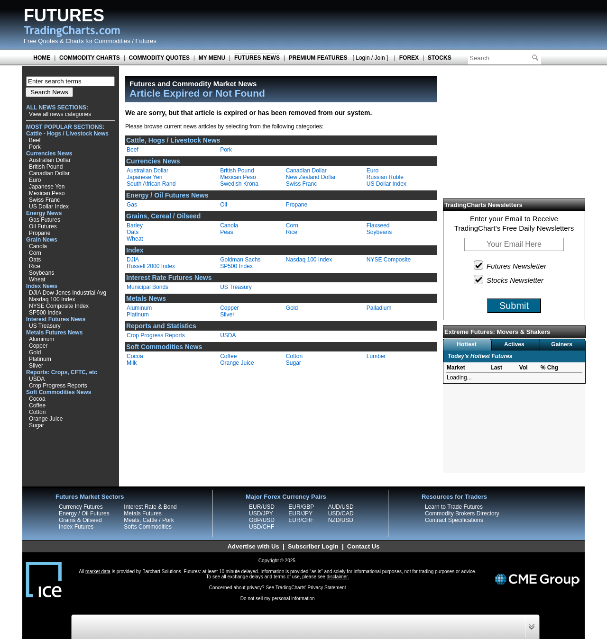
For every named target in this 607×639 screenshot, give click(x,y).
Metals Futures (142, 513)
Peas (226, 232)
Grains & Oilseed (80, 520)
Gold (35, 352)
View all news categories (60, 114)
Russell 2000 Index (151, 266)
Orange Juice (46, 418)
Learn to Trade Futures (454, 507)
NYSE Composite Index (59, 306)
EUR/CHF (300, 520)
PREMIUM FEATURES (318, 57)
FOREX (409, 57)
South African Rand (151, 183)
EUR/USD (262, 507)
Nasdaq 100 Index (52, 299)
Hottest (466, 344)
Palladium (379, 308)
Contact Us (363, 546)
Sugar (36, 425)
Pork (35, 147)
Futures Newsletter (510, 265)
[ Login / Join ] (370, 57)
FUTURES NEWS (257, 57)
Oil (223, 204)
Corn (35, 253)
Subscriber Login (313, 546)
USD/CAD (341, 513)
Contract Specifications (454, 520)
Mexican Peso (46, 193)
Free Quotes (41, 41)
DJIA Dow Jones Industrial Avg (67, 292)
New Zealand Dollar (311, 177)
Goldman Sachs (240, 259)
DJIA (133, 259)
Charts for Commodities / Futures (110, 41)
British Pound (46, 166)
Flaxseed (378, 225)
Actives (514, 344)
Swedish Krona (239, 183)
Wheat (37, 279)
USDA (37, 379)
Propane (39, 233)
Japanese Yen (46, 186)
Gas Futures (44, 219)
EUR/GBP (301, 507)
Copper (38, 345)
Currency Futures (81, 507)
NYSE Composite (389, 259)
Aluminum (41, 339)
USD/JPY (261, 513)
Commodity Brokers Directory (462, 513)
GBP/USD (262, 520)
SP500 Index (45, 312)
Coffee (37, 405)
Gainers (561, 344)
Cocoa (37, 399)
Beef (35, 140)
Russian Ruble (385, 177)
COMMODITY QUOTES (159, 57)
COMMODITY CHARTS (89, 57)
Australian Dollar (50, 160)
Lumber (376, 356)
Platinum (40, 359)
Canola (38, 246)
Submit (514, 305)
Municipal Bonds (147, 287)
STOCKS (439, 57)
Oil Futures (43, 226)
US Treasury (45, 326)
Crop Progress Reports (58, 385)
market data (97, 571)
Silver (36, 365)
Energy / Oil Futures (84, 513)
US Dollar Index (49, 206)
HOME (41, 57)
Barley (135, 225)
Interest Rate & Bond (150, 507)
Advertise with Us (253, 546)
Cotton (37, 412)
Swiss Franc (44, 200)
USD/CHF (261, 526)
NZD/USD (340, 520)
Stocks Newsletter (509, 279)
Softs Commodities (148, 526)
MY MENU (212, 57)
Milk (132, 363)
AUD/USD (341, 507)
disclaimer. (338, 576)
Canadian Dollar (49, 173)
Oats (35, 259)
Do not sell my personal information (277, 598)
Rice (34, 266)
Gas (132, 204)
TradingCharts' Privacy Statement (311, 587)
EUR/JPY (300, 513)
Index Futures (76, 526)
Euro (35, 180)
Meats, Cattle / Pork (149, 520)
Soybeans (41, 273)
